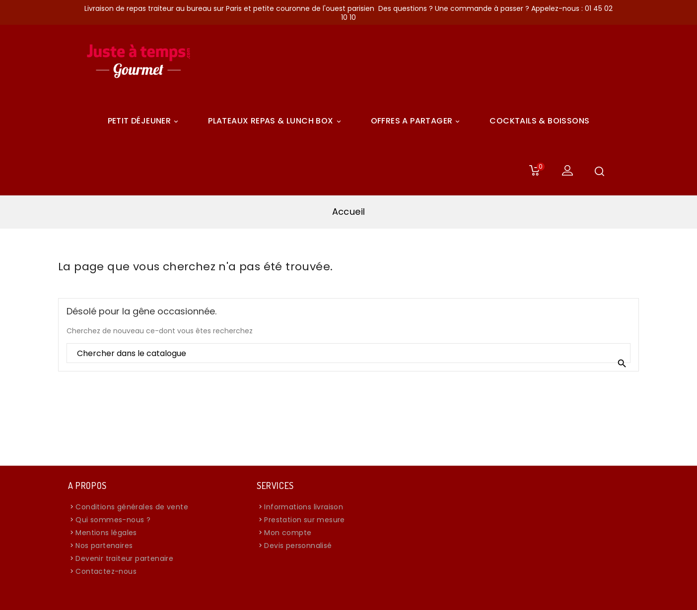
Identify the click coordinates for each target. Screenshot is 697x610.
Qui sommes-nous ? (112, 520)
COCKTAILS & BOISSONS (539, 120)
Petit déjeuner (145, 121)
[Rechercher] (348, 354)
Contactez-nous (106, 571)
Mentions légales (106, 533)
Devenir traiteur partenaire (124, 558)
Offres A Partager (417, 121)
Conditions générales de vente (131, 507)
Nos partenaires (104, 545)
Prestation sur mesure (304, 520)
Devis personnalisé (298, 545)
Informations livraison (303, 507)
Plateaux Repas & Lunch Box (276, 121)
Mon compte (287, 533)
